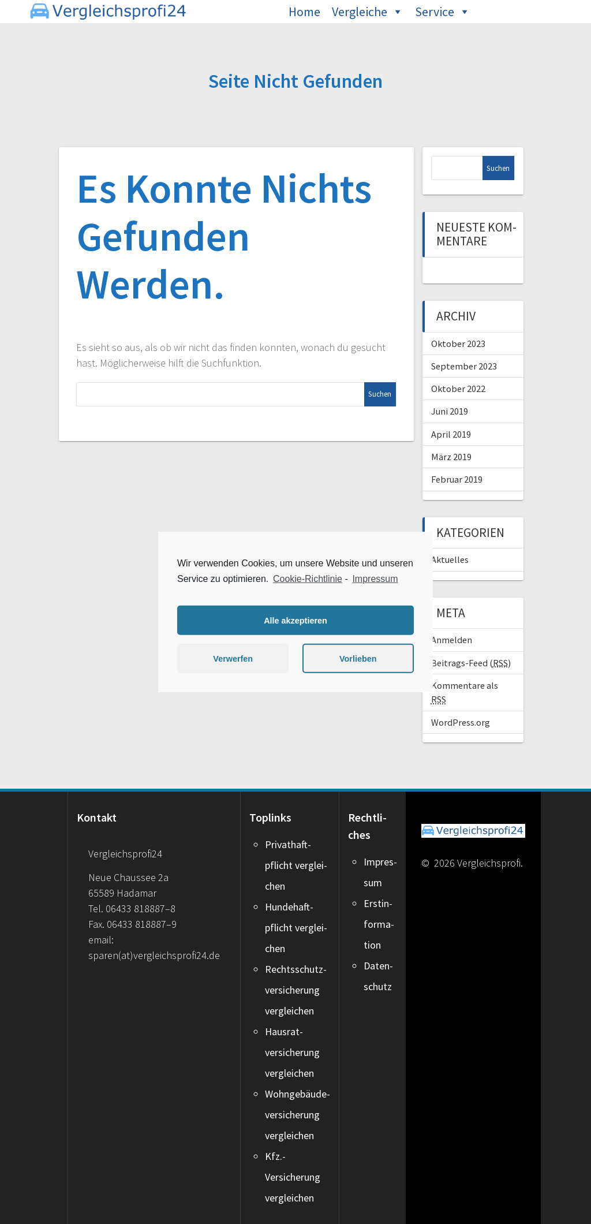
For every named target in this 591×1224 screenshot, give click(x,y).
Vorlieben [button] (358, 658)
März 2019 (451, 456)
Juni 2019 (449, 411)
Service (434, 11)
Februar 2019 (456, 479)
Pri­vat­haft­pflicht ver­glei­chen (296, 865)
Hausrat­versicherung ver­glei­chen (292, 1052)
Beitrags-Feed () (471, 663)
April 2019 (451, 434)
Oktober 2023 (458, 343)
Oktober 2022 (458, 388)
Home (304, 11)
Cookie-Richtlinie (307, 579)
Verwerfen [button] (233, 658)
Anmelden (451, 639)
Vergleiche (359, 11)
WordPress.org (460, 722)
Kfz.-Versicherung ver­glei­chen (292, 1177)
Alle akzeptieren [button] (295, 620)
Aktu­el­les (450, 559)
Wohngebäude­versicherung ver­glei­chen (297, 1114)
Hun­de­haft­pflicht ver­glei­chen (296, 927)
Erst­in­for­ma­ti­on (379, 924)
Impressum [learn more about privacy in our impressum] (375, 579)
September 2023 (464, 366)
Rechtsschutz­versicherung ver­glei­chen (296, 989)
